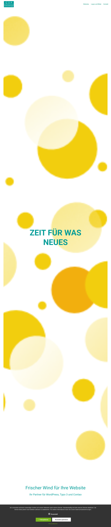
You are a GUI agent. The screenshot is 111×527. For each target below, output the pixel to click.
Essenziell (53, 514)
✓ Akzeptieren (43, 519)
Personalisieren (53, 523)
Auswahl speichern (61, 519)
